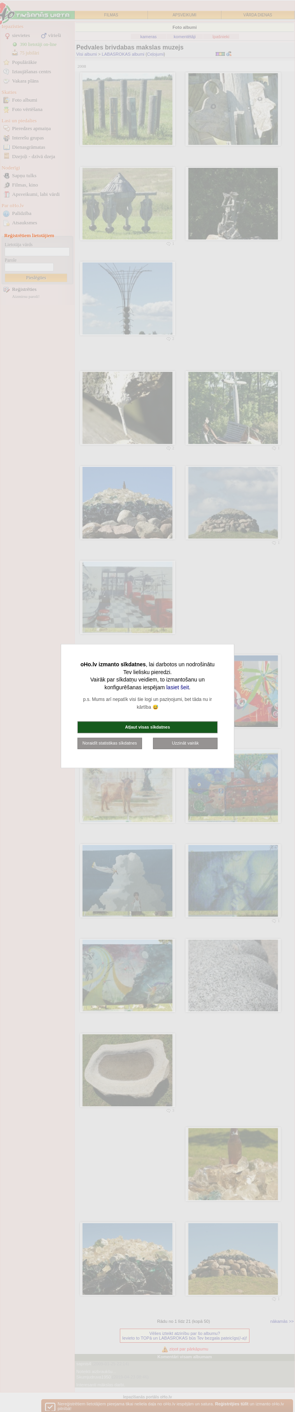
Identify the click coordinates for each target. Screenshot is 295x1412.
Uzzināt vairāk (185, 743)
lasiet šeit (177, 687)
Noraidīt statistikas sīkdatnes (110, 743)
